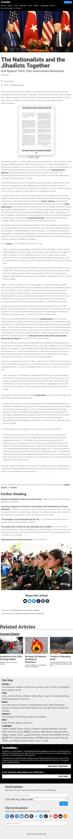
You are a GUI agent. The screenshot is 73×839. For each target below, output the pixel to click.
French (31, 157)
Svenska (17, 738)
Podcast (5, 714)
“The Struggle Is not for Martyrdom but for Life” (20, 519)
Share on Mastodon (34, 601)
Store (30, 6)
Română (65, 735)
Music (40, 696)
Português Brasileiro (17, 85)
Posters (19, 696)
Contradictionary (35, 705)
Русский (62, 729)
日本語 (26, 732)
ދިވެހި (10, 740)
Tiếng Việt (63, 738)
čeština (65, 732)
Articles (5, 684)
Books (3, 6)
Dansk (24, 738)
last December (40, 395)
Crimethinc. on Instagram (17, 816)
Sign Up (64, 803)
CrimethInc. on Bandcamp (36, 816)
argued (9, 244)
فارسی (27, 735)
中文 (43, 732)
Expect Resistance (57, 705)
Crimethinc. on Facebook (12, 816)
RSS (10, 684)
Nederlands (35, 735)
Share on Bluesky (30, 601)
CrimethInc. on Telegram (41, 816)
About (52, 6)
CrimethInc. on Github (27, 816)
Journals (11, 696)
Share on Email (25, 601)
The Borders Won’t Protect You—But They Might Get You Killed (26, 527)
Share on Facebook (43, 601)
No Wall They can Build (25, 717)
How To (48, 687)
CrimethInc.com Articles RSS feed (65, 816)
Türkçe (20, 735)
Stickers (27, 696)
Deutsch (27, 729)
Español (12, 729)
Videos (34, 696)
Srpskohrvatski (47, 735)
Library (10, 6)
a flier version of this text (34, 156)
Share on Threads (38, 601)
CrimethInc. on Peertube (51, 816)
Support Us (67, 2)
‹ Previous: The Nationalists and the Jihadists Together (20, 610)
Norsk (31, 740)
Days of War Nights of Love (32, 708)
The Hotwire (41, 717)
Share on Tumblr (47, 601)
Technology (63, 687)
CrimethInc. (6, 2)
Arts (4, 687)
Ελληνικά (12, 732)
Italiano (20, 729)
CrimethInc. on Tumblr (31, 816)
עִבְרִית (31, 738)
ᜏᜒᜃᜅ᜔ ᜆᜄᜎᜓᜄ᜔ (41, 740)
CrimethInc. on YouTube (56, 816)
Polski (4, 732)
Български (35, 732)
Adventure (10, 687)
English (67, 485)
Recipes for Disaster (10, 708)
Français (36, 729)
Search (36, 6)
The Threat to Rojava (9, 506)
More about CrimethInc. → (59, 766)
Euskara (12, 735)
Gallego (15, 740)
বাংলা (10, 738)
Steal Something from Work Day (16, 699)
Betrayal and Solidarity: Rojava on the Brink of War (21, 499)
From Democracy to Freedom (14, 705)
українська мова (50, 738)
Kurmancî (24, 740)
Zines (4, 696)
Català (5, 740)
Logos (46, 696)
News (54, 687)
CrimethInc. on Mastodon (7, 816)
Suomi (6, 85)
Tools (16, 6)
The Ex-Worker (8, 717)
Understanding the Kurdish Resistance (16, 539)
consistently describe (35, 218)
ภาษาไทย (38, 738)
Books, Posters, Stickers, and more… (17, 723)
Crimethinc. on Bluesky (22, 816)
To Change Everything (59, 696)
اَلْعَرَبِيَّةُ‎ (5, 738)
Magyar (5, 735)
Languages (44, 6)
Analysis (19, 687)
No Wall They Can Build (54, 708)
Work (45, 705)
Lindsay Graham (46, 319)
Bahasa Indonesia (53, 732)
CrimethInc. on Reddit (60, 816)
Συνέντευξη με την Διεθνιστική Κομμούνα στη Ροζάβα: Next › (23, 613)
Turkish (37, 157)
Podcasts (23, 6)
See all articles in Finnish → (12, 8)
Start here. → (64, 776)
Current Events (9, 81)
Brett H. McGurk (48, 201)
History (41, 687)
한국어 (58, 735)
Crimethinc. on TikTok (46, 816)
